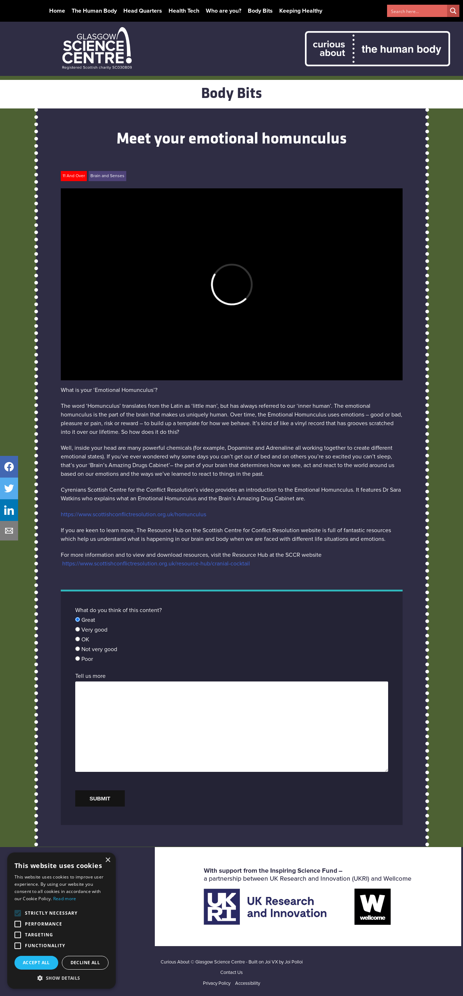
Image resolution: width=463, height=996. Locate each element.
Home (57, 11)
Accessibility (247, 983)
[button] (61, 978)
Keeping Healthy (300, 11)
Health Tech (184, 11)
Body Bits (260, 11)
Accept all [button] (36, 962)
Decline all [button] (85, 962)
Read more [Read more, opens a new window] (64, 898)
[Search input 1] (417, 10)
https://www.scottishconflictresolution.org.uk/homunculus (133, 514)
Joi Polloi (294, 962)
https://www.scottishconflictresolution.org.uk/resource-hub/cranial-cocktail (156, 564)
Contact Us (231, 972)
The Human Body (94, 11)
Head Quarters (142, 11)
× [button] (107, 860)
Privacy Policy (216, 983)
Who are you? (223, 11)
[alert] (61, 920)
